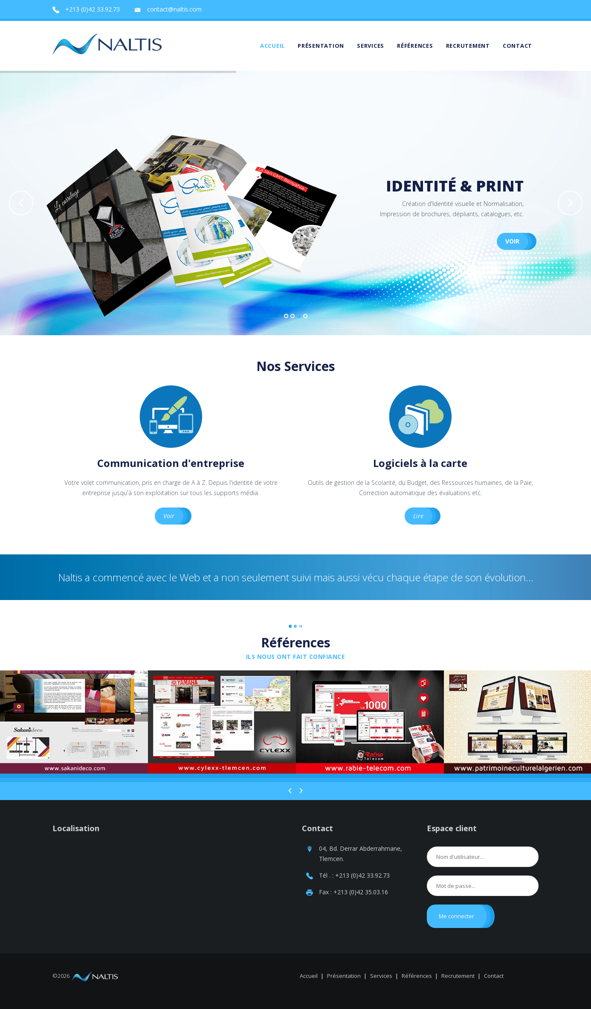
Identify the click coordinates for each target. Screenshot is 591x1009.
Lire (418, 516)
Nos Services (295, 366)
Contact (517, 45)
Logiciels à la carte (420, 463)
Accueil (272, 45)
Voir (512, 257)
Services (370, 45)
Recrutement (468, 45)
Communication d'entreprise (170, 463)
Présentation (321, 45)
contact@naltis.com (174, 9)
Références (415, 45)
